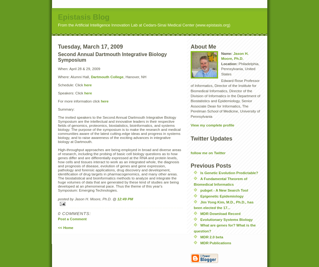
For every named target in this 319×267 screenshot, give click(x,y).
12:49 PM (125, 199)
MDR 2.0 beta (211, 237)
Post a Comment (72, 219)
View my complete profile (212, 125)
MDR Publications (215, 243)
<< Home (65, 228)
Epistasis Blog (83, 17)
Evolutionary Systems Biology (226, 219)
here (88, 85)
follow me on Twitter (208, 153)
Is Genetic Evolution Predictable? (229, 173)
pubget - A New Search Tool (224, 190)
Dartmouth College (107, 77)
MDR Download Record (220, 214)
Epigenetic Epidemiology (222, 196)
